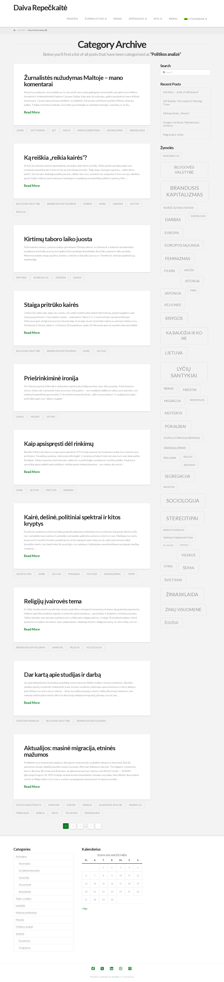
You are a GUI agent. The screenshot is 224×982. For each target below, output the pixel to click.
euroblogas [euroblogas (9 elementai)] (198, 216)
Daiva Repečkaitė (40, 7)
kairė (102, 203)
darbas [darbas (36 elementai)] (173, 219)
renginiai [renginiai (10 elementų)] (189, 465)
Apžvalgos (21, 856)
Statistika (24, 877)
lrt (54, 130)
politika (92, 574)
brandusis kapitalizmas (61, 203)
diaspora (54, 805)
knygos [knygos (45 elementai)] (174, 318)
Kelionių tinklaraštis (26, 912)
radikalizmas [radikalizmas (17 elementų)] (175, 448)
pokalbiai (74, 574)
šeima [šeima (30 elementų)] (188, 567)
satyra (51, 416)
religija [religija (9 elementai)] (188, 457)
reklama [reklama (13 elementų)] (169, 457)
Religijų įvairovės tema (53, 601)
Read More (32, 112)
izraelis (87, 805)
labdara (118, 203)
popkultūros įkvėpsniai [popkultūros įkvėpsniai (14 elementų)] (182, 437)
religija (21, 211)
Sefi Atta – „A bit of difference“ (181, 92)
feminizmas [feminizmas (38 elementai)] (177, 258)
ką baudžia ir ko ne (110, 805)
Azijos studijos (23, 898)
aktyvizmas (37, 130)
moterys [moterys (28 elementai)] (173, 413)
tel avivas (71, 813)
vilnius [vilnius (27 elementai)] (188, 555)
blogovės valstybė (28, 203)
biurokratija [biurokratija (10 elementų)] (171, 156)
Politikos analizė (24, 926)
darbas (87, 203)
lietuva (134, 203)
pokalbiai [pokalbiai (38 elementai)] (175, 426)
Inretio (116, 977)
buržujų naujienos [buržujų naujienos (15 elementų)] (179, 207)
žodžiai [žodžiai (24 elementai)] (171, 622)
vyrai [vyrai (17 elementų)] (168, 566)
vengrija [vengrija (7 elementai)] (184, 545)
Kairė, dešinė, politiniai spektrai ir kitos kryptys (72, 520)
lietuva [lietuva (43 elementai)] (174, 352)
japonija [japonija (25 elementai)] (172, 293)
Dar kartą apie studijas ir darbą (62, 674)
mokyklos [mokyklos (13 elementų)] (197, 400)
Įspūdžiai (20, 905)
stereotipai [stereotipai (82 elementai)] (182, 518)
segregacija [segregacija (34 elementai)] (177, 476)
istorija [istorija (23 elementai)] (192, 281)
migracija (135, 805)
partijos (51, 490)
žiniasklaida (137, 130)
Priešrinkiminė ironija (51, 378)
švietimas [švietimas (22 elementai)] (173, 580)
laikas (20, 416)
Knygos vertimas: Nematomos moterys (181, 124)
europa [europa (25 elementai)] (171, 233)
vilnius (77, 277)
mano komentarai (89, 130)
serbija (40, 813)
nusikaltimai (115, 130)
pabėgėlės (22, 813)
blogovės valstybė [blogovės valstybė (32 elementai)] (184, 169)
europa (71, 805)
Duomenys (24, 940)
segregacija (40, 277)
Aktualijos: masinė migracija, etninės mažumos (69, 751)
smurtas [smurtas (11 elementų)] (169, 486)
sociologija (94, 647)
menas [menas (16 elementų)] (169, 388)
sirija (55, 813)
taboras (60, 277)
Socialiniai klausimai (29, 870)
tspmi (131, 574)
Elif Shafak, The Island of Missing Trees (182, 102)
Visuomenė (25, 884)
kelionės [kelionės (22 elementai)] (172, 305)
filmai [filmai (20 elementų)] (169, 271)
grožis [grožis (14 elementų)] (189, 270)
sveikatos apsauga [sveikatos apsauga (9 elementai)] (173, 530)
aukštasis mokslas (27, 720)
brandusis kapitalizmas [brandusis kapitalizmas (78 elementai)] (184, 191)
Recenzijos (24, 863)
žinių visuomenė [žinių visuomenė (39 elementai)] (183, 609)
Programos (25, 947)
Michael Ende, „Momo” (176, 113)
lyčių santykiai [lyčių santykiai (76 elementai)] (184, 372)
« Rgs (85, 908)
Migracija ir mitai (173, 134)
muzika (35, 416)
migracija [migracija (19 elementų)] (172, 401)
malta (67, 130)
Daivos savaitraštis (28, 805)
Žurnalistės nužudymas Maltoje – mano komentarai (73, 81)
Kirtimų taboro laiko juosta (58, 238)
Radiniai (20, 933)
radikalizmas (112, 574)
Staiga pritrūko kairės (51, 304)
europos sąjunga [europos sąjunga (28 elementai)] (182, 245)
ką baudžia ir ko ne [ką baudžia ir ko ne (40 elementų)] (184, 335)
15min (19, 130)
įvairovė (57, 647)
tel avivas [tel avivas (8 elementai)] (168, 545)
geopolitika (23, 574)
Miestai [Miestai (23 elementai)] (190, 390)
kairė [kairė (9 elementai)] (193, 290)
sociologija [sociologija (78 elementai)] (182, 500)
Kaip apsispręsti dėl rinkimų (59, 443)
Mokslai (20, 919)
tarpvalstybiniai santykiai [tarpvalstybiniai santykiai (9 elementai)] (178, 537)
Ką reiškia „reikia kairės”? (55, 157)
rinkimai (69, 490)
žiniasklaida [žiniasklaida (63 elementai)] (182, 594)
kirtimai (21, 277)
